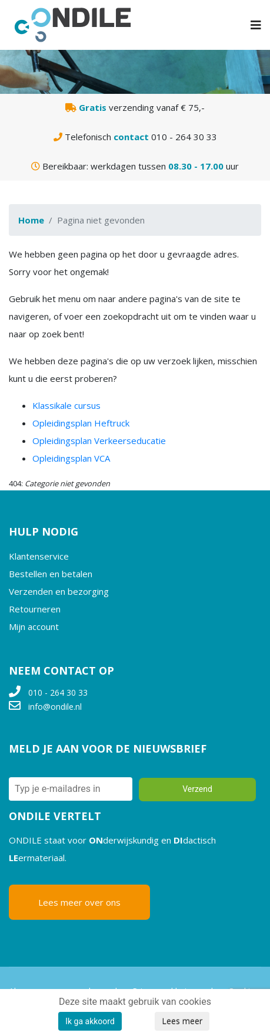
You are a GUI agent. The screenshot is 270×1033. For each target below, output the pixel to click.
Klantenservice (39, 556)
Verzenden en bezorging (59, 591)
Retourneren (35, 609)
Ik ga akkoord (90, 1021)
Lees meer (182, 1021)
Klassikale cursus (66, 405)
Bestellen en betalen (50, 574)
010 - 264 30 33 (58, 692)
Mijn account (34, 626)
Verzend (197, 789)
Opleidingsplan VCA (71, 458)
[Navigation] (256, 25)
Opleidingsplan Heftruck (80, 423)
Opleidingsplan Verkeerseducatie (99, 440)
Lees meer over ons (79, 902)
